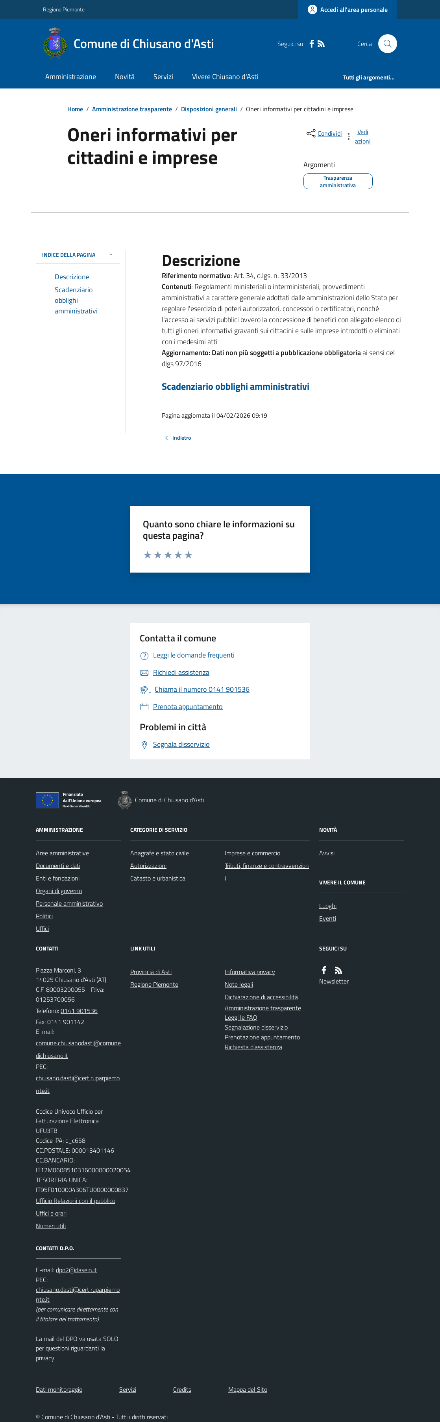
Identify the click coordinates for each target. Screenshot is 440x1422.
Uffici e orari (51, 1213)
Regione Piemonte (64, 9)
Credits (182, 1389)
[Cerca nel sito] (384, 43)
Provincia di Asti (151, 971)
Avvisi (327, 853)
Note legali (239, 984)
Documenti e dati (58, 865)
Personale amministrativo (69, 903)
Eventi (327, 918)
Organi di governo (59, 890)
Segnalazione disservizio (256, 1027)
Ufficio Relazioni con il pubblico (75, 1200)
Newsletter (334, 981)
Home (75, 109)
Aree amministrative (62, 853)
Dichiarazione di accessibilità (261, 997)
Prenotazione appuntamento (262, 1037)
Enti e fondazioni (57, 878)
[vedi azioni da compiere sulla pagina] (358, 136)
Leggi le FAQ (241, 1017)
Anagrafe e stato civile (159, 853)
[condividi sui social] (323, 133)
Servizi (163, 76)
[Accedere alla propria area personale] (347, 9)
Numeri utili (51, 1225)
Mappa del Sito (247, 1389)
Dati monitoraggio (59, 1389)
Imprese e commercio (252, 853)
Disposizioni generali (209, 109)
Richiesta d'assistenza (253, 1047)
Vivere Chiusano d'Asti (225, 76)
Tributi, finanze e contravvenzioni (267, 872)
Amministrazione (70, 76)
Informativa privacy (250, 971)
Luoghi (327, 905)
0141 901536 (79, 1010)
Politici (44, 916)
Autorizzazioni (148, 865)
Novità (125, 76)
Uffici (42, 928)
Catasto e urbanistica (157, 878)
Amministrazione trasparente (132, 109)
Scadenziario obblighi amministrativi (235, 386)
